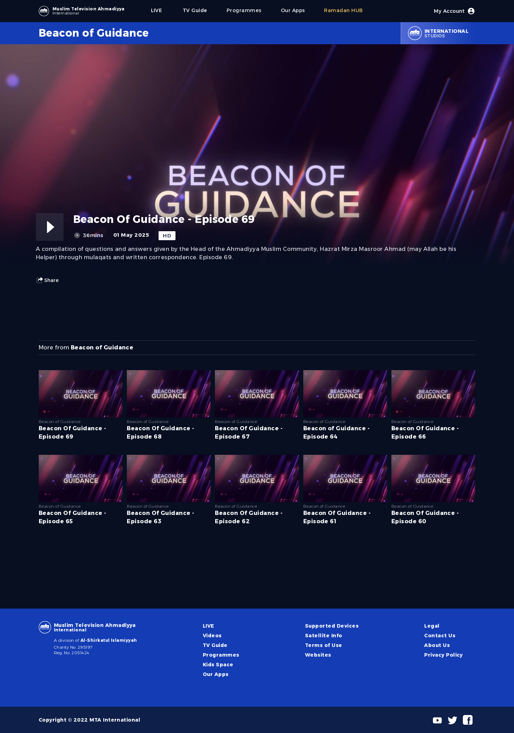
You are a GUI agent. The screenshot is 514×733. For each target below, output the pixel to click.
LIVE (208, 626)
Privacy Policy (443, 655)
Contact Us (439, 635)
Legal (431, 626)
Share (47, 280)
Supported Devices (332, 626)
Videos (212, 635)
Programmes (221, 655)
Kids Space (218, 664)
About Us (437, 645)
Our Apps (216, 674)
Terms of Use (323, 645)
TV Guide (215, 645)
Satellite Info (323, 635)
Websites (318, 655)
